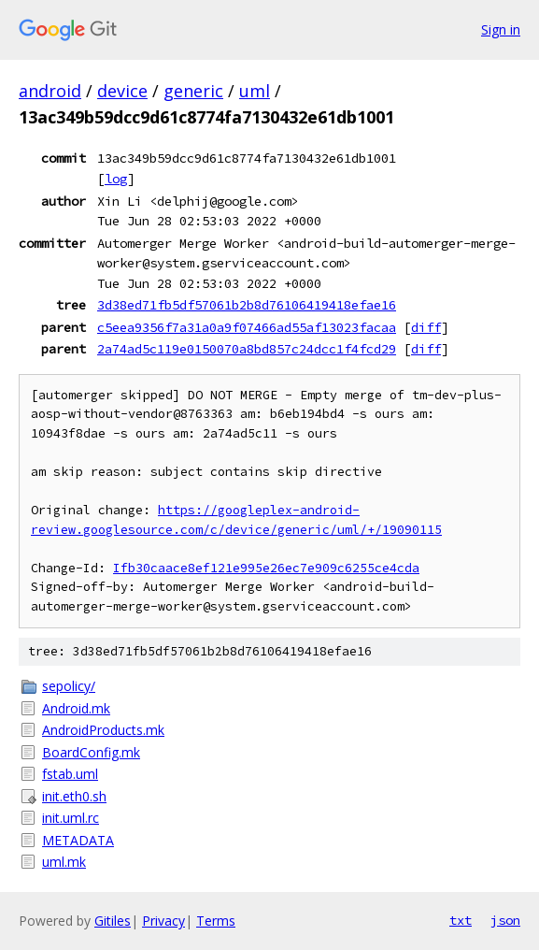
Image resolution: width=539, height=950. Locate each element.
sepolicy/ (68, 686)
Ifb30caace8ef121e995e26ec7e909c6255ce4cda (266, 568)
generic (193, 90)
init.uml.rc (70, 818)
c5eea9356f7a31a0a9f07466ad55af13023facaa (246, 327)
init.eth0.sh (74, 796)
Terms (215, 920)
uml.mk (64, 862)
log (116, 178)
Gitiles (112, 920)
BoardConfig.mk (91, 752)
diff (426, 327)
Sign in (500, 29)
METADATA (78, 840)
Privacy (163, 920)
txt (460, 920)
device (122, 90)
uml (254, 90)
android (50, 90)
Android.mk (76, 708)
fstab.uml (70, 774)
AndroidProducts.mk (103, 730)
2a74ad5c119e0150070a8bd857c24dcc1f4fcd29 (246, 348)
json (505, 920)
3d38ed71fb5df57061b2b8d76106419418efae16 (246, 304)
